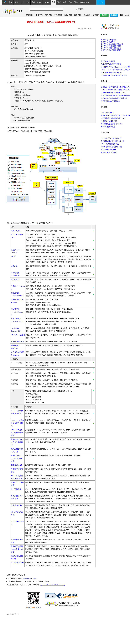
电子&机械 (68, 15)
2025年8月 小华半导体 (108, 40)
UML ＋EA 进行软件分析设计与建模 (17, 432)
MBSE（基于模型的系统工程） (112, 147)
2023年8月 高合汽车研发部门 (111, 50)
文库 (22, 2)
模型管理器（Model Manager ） (17, 312)
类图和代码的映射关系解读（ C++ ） (114, 92)
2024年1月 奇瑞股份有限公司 (111, 48)
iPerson (46, 2)
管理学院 (48, 15)
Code (39, 2)
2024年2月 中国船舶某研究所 (111, 46)
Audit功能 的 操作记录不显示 (111, 64)
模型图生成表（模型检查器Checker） (114, 118)
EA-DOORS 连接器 (18, 335)
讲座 (76, 2)
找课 (81, 9)
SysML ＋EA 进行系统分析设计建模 (17, 423)
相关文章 (104, 81)
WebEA (13, 256)
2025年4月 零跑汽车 (108, 42)
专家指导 (96, 15)
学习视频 (104, 107)
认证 (59, 2)
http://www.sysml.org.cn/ (30, 578)
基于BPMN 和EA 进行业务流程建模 (17, 442)
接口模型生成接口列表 (109, 121)
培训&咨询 (105, 132)
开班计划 (29, 15)
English (127, 15)
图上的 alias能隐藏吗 (108, 61)
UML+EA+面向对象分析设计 (111, 138)
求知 (10, 2)
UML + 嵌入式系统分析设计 (110, 144)
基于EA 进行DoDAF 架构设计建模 (17, 458)
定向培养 (87, 15)
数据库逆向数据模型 (108, 127)
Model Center (85, 2)
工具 (70, 2)
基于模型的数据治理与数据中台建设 (17, 549)
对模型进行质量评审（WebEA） (112, 124)
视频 (33, 2)
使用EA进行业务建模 (108, 149)
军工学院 (77, 15)
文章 (16, 2)
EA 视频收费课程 (17, 562)
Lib (27, 2)
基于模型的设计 (17, 465)
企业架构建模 (16, 489)
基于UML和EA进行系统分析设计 (112, 141)
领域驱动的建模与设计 (109, 152)
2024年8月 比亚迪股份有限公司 (112, 44)
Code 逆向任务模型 (107, 112)
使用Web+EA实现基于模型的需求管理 (114, 98)
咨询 (64, 2)
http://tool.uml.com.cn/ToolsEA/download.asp (52, 585)
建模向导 (14, 266)
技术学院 (39, 15)
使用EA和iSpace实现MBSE (110, 101)
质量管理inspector (17, 341)
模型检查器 (15, 279)
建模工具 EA (15, 231)
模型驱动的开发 (17, 505)
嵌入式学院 (58, 15)
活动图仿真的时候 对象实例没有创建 (114, 75)
